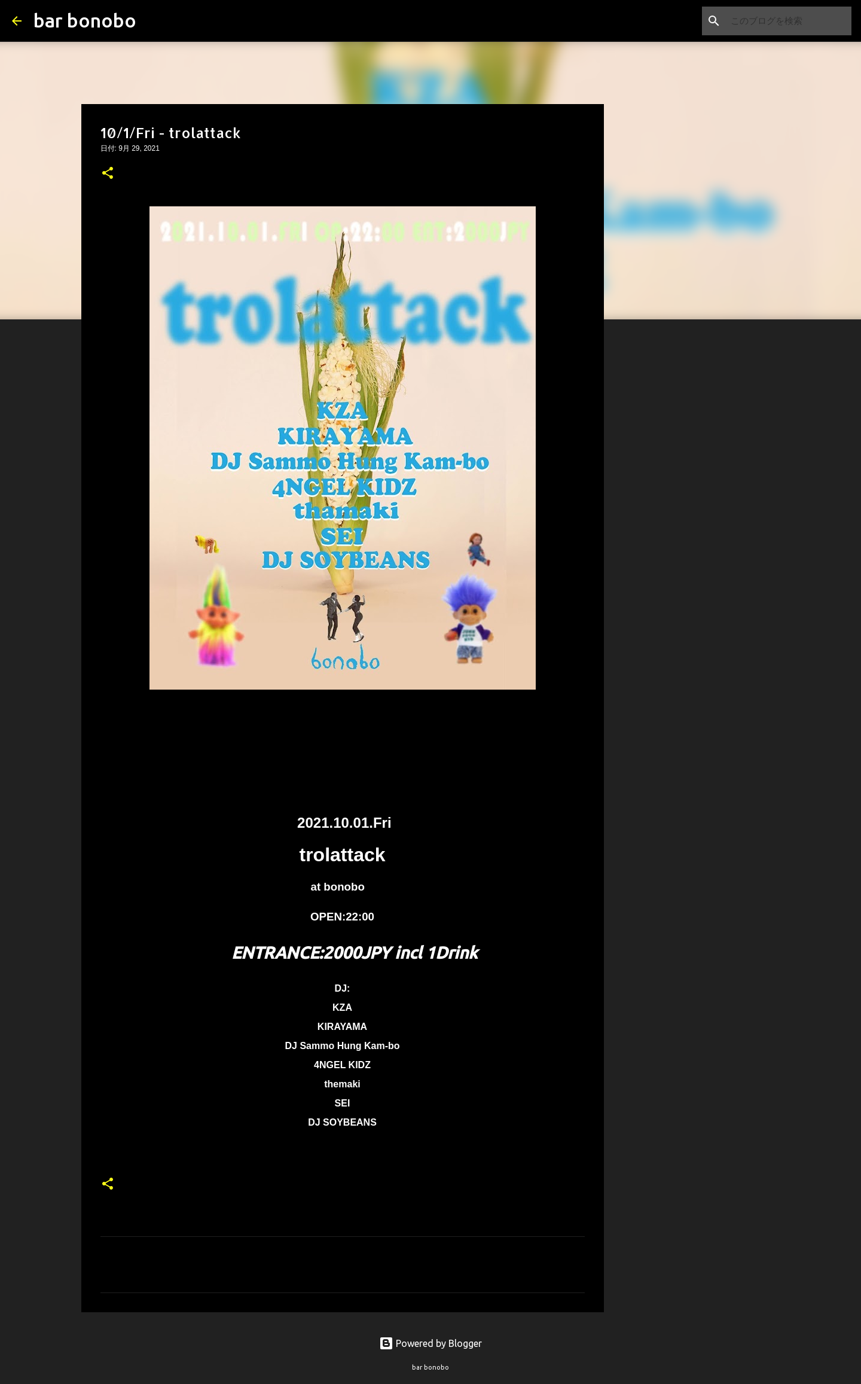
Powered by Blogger (430, 1343)
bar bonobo (84, 20)
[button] (107, 174)
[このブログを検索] (788, 21)
